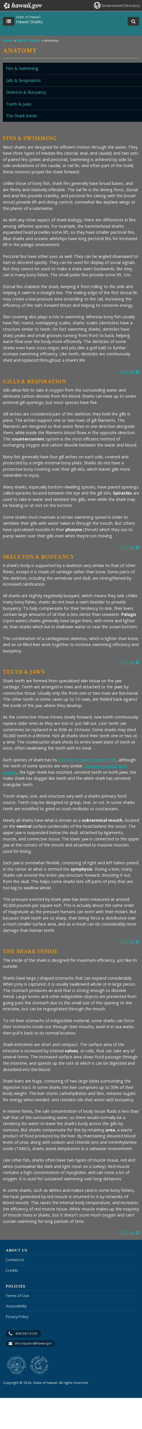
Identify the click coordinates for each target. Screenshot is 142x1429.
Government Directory (120, 5)
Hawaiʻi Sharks (29, 21)
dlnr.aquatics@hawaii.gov (33, 1343)
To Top (129, 371)
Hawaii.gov (22, 5)
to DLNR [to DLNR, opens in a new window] (16, 1365)
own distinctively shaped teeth (87, 760)
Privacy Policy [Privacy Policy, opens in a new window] (17, 1316)
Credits (12, 1270)
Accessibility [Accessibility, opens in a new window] (16, 1306)
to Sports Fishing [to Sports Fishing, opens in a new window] (39, 1365)
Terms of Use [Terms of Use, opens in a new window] (17, 1295)
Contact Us (15, 1259)
